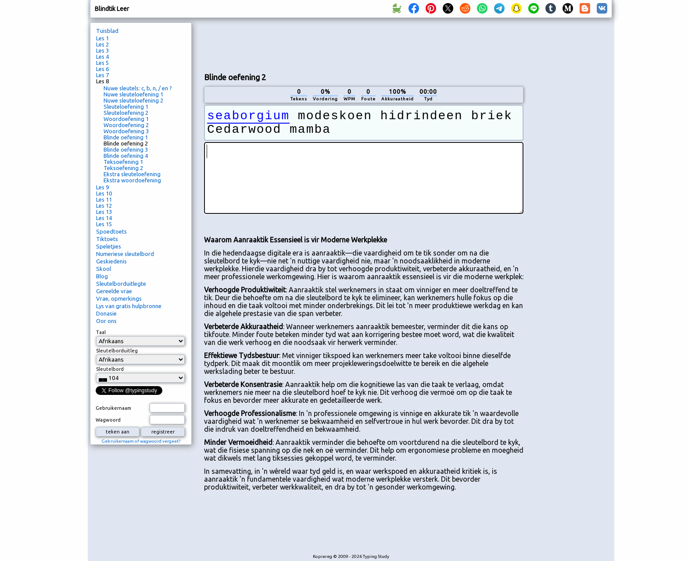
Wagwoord (108, 420)
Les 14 (104, 218)
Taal (101, 332)
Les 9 (102, 187)
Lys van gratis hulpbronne (128, 306)
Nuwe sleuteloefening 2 (133, 100)
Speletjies (108, 246)
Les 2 (102, 44)
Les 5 (102, 63)
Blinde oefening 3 (126, 149)
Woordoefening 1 (126, 119)
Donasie (106, 313)
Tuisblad (107, 31)
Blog (102, 276)
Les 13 (104, 212)
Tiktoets (107, 239)
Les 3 (102, 50)
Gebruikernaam (113, 408)
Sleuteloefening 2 (126, 113)
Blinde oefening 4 (126, 156)
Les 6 (102, 69)
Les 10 (104, 193)
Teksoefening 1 (123, 162)
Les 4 (102, 56)
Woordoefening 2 (126, 125)
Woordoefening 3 (126, 131)
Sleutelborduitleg (117, 350)
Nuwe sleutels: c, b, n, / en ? (138, 88)
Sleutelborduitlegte (121, 283)
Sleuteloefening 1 (126, 106)
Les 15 (104, 224)
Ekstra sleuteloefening (132, 174)
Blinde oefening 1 (126, 137)
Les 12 (104, 205)
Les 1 (102, 38)
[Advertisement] (363, 44)
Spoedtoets (111, 231)
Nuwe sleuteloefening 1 (133, 94)
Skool (103, 269)
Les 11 (104, 199)
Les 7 (102, 75)
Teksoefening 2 (123, 168)
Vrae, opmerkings (119, 298)
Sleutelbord (110, 369)
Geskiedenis (111, 261)
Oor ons (106, 321)
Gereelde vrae (114, 291)
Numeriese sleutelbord (125, 254)
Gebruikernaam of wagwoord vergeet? (140, 441)
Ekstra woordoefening (132, 180)
